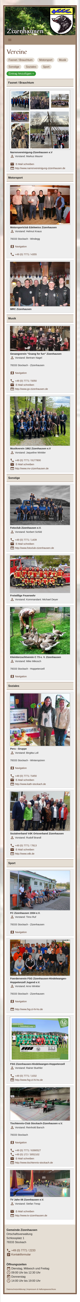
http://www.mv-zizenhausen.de (32, 468)
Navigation (21, 246)
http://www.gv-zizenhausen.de (31, 389)
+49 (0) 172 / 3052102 (27, 1154)
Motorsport (45, 60)
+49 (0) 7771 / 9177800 (28, 460)
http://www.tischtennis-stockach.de (34, 1162)
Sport (46, 66)
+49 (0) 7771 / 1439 (26, 539)
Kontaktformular (21, 1254)
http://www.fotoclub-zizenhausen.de (34, 548)
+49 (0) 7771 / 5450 (26, 776)
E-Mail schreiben (25, 164)
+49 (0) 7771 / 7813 (26, 845)
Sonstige (14, 66)
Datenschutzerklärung (16, 1289)
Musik (62, 60)
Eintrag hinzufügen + (21, 73)
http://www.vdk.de (24, 853)
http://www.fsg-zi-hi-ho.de (29, 1009)
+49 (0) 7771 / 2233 (23, 1250)
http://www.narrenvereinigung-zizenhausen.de (40, 168)
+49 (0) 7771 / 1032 (26, 1075)
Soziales (31, 66)
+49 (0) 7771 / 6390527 (28, 1150)
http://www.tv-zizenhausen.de (31, 1215)
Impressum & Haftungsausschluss (41, 1289)
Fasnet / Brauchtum (21, 60)
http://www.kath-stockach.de (30, 784)
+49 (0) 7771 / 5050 (26, 380)
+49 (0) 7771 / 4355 (26, 254)
